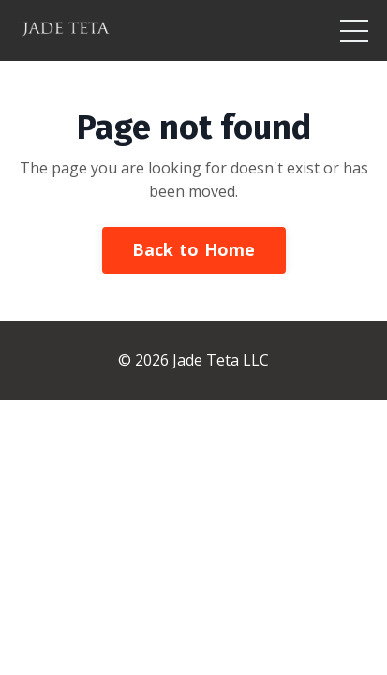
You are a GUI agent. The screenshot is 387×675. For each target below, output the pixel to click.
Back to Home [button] (194, 249)
